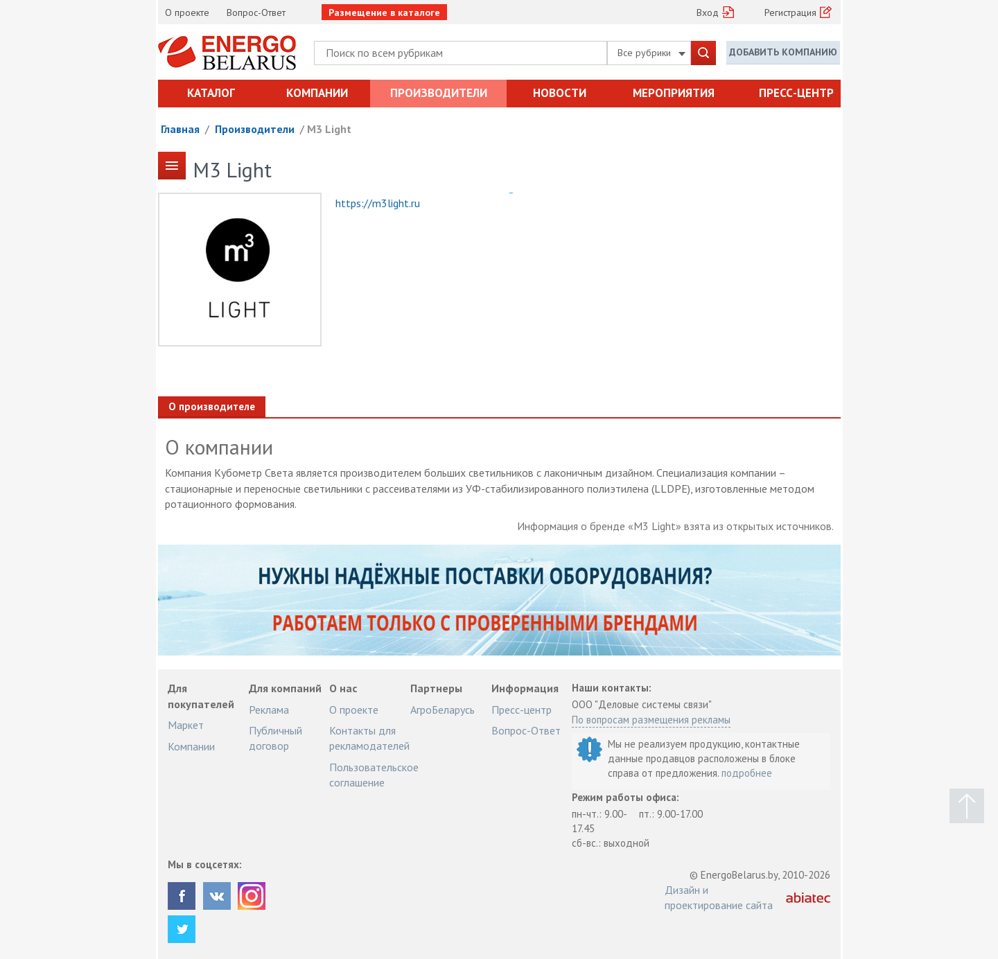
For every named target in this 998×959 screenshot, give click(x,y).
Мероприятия (674, 92)
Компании (317, 92)
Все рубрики (651, 52)
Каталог (211, 92)
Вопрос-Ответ (256, 12)
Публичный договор (275, 738)
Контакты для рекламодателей (369, 738)
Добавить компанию (783, 52)
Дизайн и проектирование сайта (719, 897)
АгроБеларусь (442, 709)
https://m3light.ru (377, 203)
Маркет (186, 725)
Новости (559, 92)
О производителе (211, 406)
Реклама (269, 709)
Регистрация (790, 12)
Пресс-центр (796, 92)
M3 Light (329, 129)
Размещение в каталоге (384, 12)
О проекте (187, 12)
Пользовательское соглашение (374, 774)
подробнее (746, 773)
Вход (708, 12)
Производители (438, 92)
